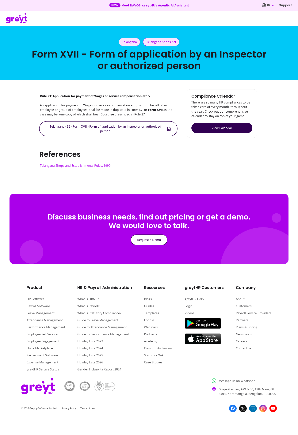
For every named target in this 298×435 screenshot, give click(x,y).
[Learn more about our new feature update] (149, 5)
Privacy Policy (69, 408)
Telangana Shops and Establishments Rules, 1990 (75, 165)
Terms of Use (87, 408)
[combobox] (270, 5)
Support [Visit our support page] (285, 5)
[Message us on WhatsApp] (243, 380)
